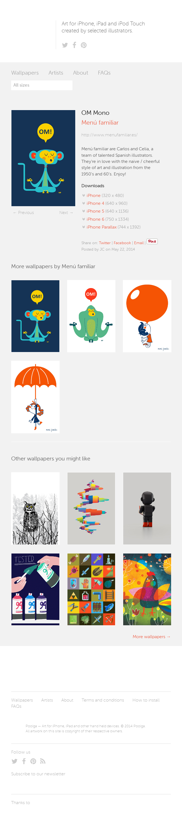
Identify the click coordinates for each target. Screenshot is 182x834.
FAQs (104, 73)
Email (139, 243)
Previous (26, 213)
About (80, 73)
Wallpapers (25, 73)
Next (63, 213)
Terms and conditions (103, 700)
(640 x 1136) (107, 211)
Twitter (105, 243)
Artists (55, 73)
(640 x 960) (107, 203)
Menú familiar (99, 123)
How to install (146, 700)
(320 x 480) (105, 196)
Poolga (33, 31)
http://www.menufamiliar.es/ (109, 135)
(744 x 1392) (113, 227)
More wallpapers (149, 637)
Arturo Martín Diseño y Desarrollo (40, 816)
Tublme (63, 816)
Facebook (122, 243)
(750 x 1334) (108, 219)
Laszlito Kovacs (21, 816)
